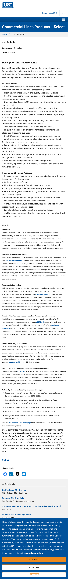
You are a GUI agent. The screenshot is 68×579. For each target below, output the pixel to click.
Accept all (34, 560)
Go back (6, 460)
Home (4, 34)
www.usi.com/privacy (34, 553)
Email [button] (24, 474)
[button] (63, 19)
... (12, 34)
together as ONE (15, 362)
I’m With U (21, 371)
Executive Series (41, 294)
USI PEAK (40, 322)
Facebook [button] (5, 474)
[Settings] (34, 574)
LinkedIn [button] (11, 474)
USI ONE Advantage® (13, 260)
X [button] (18, 474)
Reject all (34, 567)
